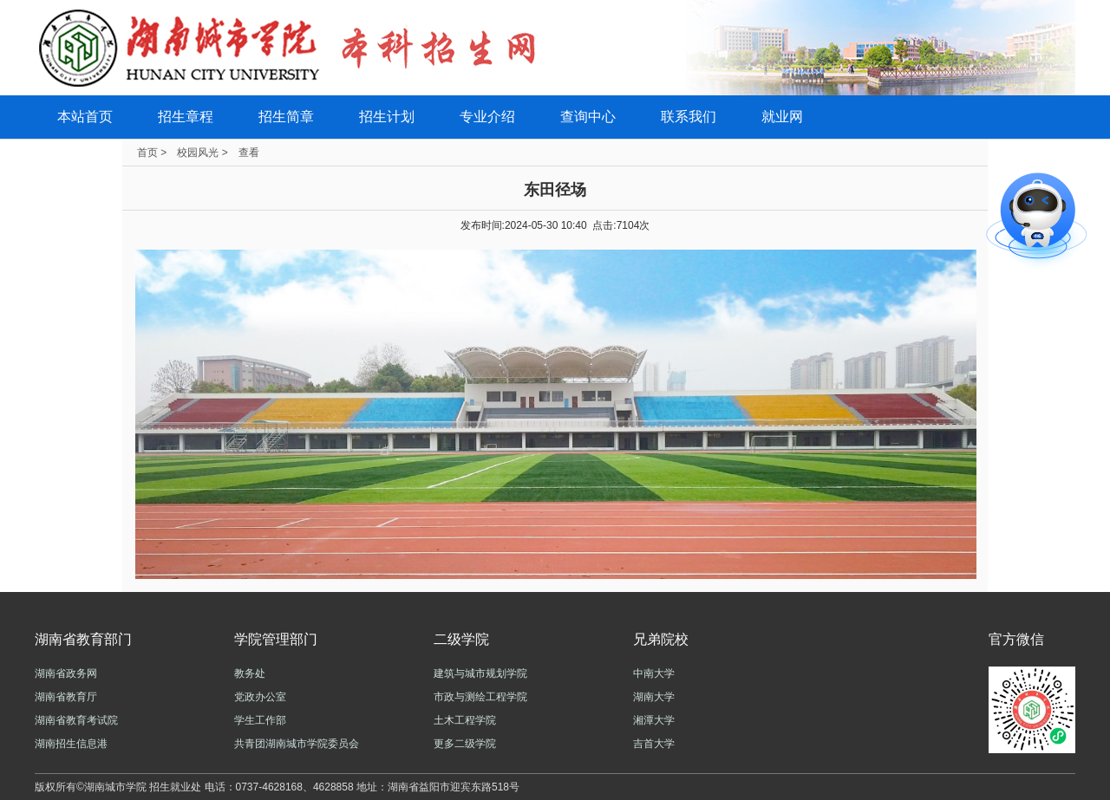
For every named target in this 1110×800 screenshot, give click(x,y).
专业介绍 (487, 116)
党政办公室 (260, 697)
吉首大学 (654, 744)
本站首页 (85, 116)
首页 (147, 152)
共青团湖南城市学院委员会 (296, 744)
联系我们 (688, 116)
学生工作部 (260, 720)
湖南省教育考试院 (76, 720)
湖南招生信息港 (71, 744)
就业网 (782, 116)
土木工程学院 (465, 720)
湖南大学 (654, 697)
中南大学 (654, 673)
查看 (248, 152)
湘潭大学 (654, 720)
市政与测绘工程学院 (480, 697)
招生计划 (387, 116)
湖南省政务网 (66, 673)
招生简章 (286, 116)
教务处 (249, 673)
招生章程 (185, 116)
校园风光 (198, 152)
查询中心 (588, 116)
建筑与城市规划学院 (480, 673)
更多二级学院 (465, 744)
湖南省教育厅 (66, 697)
